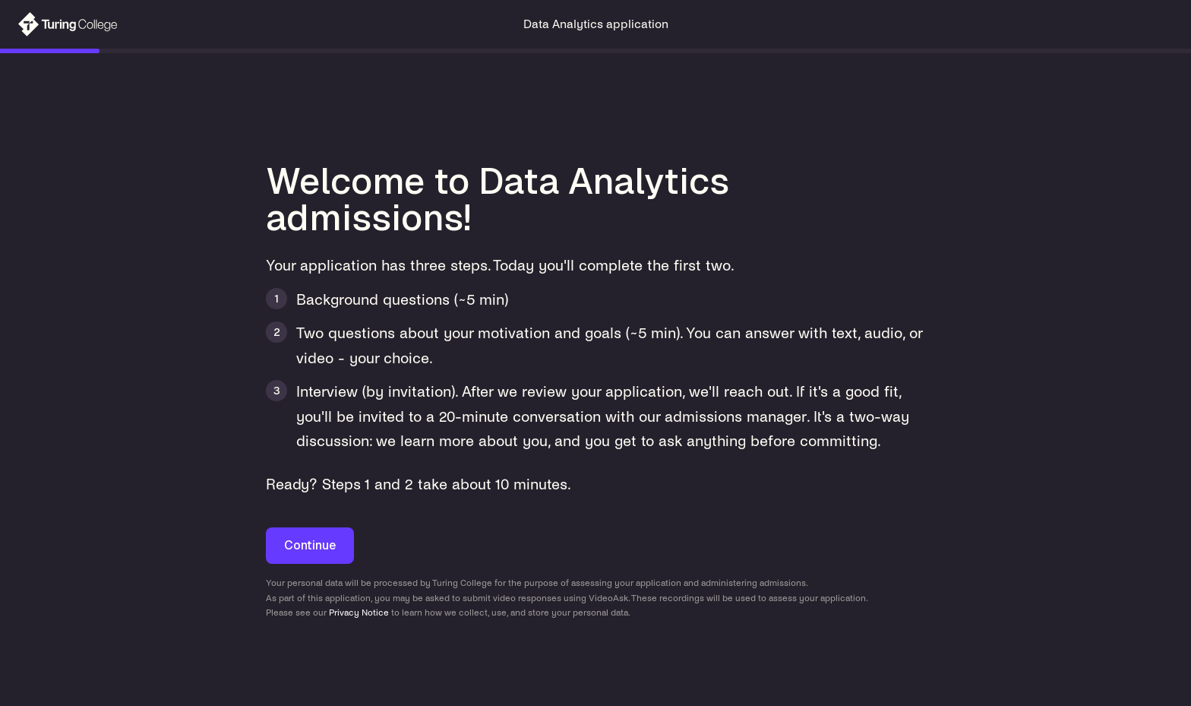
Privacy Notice (359, 613)
